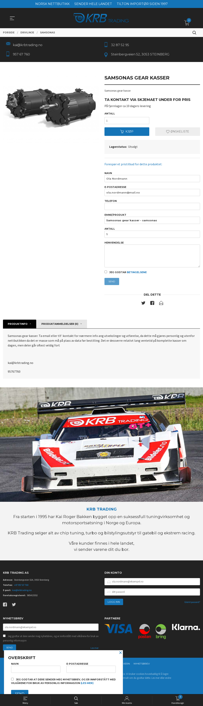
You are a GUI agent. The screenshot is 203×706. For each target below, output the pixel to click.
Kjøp (126, 131)
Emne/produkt (152, 218)
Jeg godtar (125, 272)
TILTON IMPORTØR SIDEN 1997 (142, 4)
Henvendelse (152, 254)
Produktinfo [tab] (18, 324)
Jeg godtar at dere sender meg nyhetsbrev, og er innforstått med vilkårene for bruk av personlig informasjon (51, 638)
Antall (109, 113)
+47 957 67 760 (21, 584)
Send (111, 281)
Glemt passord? (192, 602)
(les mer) (87, 683)
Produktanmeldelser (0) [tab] (59, 324)
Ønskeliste (177, 131)
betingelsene (137, 272)
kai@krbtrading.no (22, 590)
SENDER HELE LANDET (93, 4)
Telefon (152, 204)
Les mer (95, 648)
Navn (152, 177)
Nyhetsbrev (142, 663)
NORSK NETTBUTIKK (52, 4)
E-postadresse (152, 191)
